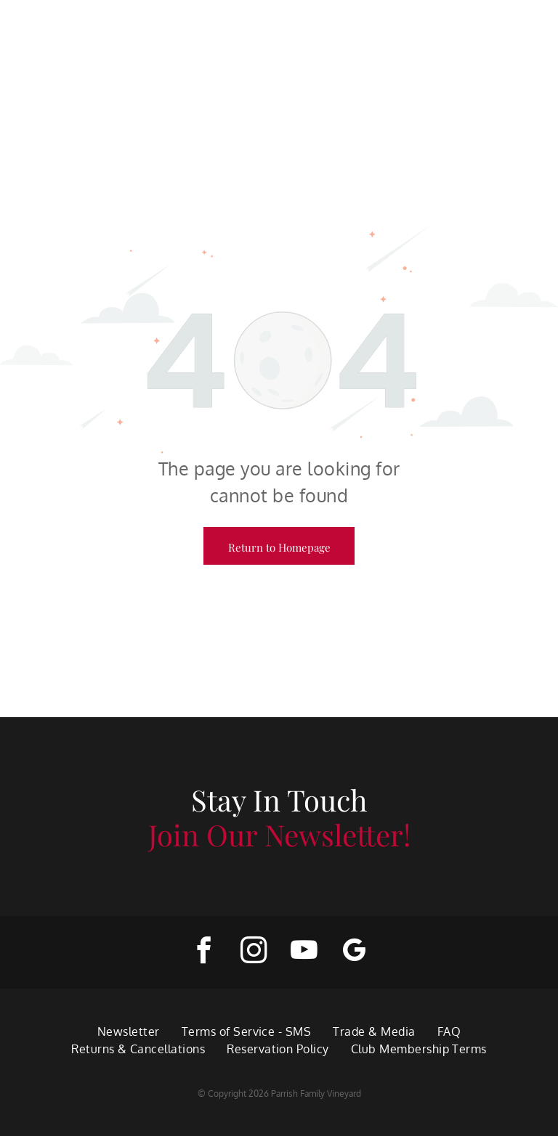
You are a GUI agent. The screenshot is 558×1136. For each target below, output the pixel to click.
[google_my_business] (354, 952)
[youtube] (304, 952)
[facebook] (204, 952)
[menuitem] (128, 1031)
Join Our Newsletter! (279, 834)
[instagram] (254, 952)
